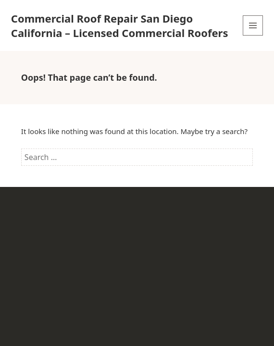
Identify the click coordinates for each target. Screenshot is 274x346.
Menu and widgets (253, 35)
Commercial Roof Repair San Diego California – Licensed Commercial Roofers (119, 25)
